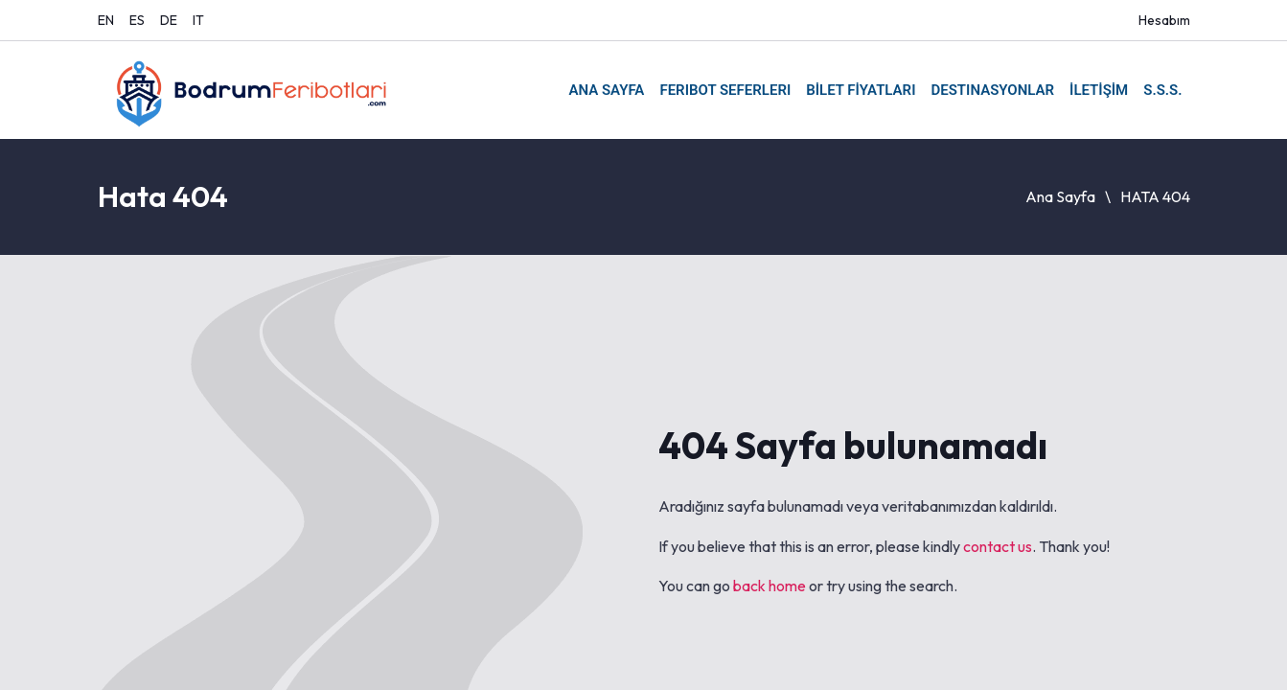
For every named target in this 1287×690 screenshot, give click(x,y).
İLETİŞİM (1098, 90)
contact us (997, 546)
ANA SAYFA (606, 90)
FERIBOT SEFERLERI (725, 90)
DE (168, 20)
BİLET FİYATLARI (860, 90)
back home (769, 585)
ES (137, 20)
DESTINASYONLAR (992, 90)
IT (198, 20)
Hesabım (1164, 20)
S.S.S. (1162, 90)
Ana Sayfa (1060, 196)
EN (106, 20)
